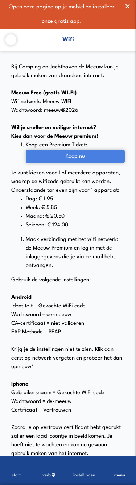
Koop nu (75, 148)
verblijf (48, 475)
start (16, 475)
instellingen (84, 475)
